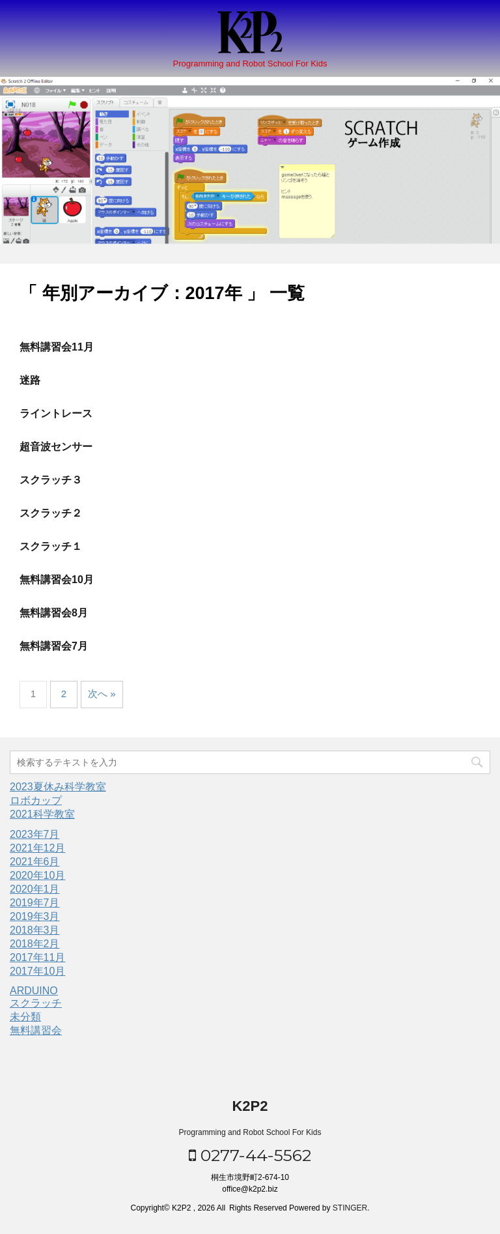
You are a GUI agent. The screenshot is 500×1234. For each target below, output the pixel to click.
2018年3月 (35, 930)
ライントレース (56, 413)
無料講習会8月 (54, 612)
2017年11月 (37, 957)
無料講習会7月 (54, 646)
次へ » (102, 693)
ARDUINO (34, 990)
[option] (250, 160)
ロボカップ (36, 800)
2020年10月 (37, 875)
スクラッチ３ (51, 479)
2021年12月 (37, 848)
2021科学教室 (42, 814)
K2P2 (250, 1106)
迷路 (30, 380)
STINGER (350, 1207)
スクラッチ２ (51, 513)
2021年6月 (35, 861)
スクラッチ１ (51, 546)
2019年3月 (35, 916)
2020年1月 (35, 889)
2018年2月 (35, 943)
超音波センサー (56, 446)
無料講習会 (36, 1030)
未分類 (25, 1016)
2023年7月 (35, 834)
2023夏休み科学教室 (58, 786)
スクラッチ (36, 1003)
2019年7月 (35, 902)
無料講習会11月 (57, 346)
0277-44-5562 (250, 1155)
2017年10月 (37, 971)
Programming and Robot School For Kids (250, 1132)
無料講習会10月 (57, 579)
